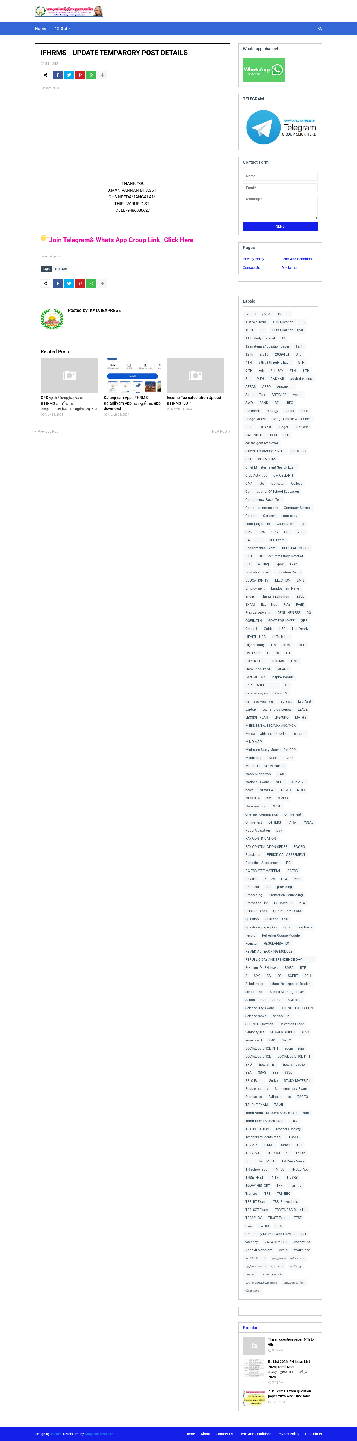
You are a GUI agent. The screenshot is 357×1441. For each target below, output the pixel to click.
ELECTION (282, 580)
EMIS (300, 580)
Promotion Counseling (286, 895)
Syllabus (275, 1097)
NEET (280, 782)
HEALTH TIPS (255, 637)
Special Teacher (294, 1064)
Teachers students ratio (263, 1137)
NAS (280, 774)
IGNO (294, 661)
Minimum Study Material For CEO (270, 750)
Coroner (269, 516)
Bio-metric (252, 411)
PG (288, 863)
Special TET (267, 1064)
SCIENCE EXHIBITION (297, 1008)
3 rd (299, 354)
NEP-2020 (298, 782)
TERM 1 (292, 1137)
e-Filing (263, 564)
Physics (251, 879)
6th (261, 371)
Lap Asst (304, 701)
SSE (275, 1073)
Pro (268, 887)
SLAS (305, 1032)
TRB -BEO (283, 1194)
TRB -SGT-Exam (256, 1210)
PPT (297, 879)
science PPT (281, 1016)
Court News (285, 524)
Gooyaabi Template (99, 1434)
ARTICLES (279, 395)
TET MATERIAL (278, 1153)
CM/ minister (255, 484)
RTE (303, 968)
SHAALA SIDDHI (282, 1032)
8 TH (306, 371)
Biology (272, 411)
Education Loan (257, 572)
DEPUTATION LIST (295, 548)
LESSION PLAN (256, 718)
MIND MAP (253, 742)
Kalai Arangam (256, 693)
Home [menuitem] (40, 28)
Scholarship (254, 984)
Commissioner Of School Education (272, 492)
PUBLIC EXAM (256, 911)
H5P (282, 629)
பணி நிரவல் (272, 1274)
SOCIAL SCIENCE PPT (261, 1048)
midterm (299, 734)
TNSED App (300, 1169)
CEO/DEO (298, 451)
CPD (248, 532)
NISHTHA (252, 798)
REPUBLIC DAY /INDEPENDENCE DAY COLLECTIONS (273, 960)
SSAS (262, 1073)
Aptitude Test (255, 395)
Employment (255, 588)
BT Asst (265, 427)
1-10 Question (282, 322)
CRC (274, 532)
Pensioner (252, 855)
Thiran (300, 1153)
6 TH (249, 371)
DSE (248, 564)
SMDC (286, 1040)
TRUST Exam (278, 1218)
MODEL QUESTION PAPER (264, 766)
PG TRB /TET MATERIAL (263, 871)
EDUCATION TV (257, 580)
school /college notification (290, 984)
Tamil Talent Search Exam (264, 1121)
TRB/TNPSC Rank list (291, 1210)
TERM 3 (269, 1145)
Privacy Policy (253, 259)
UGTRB (264, 1226)
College (296, 484)
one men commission (261, 814)
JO (286, 685)
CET (248, 459)
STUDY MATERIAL (297, 1081)
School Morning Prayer (287, 992)
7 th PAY (277, 371)
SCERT (293, 976)
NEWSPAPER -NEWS (275, 790)
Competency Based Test (263, 500)
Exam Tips (269, 605)
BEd (278, 403)
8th (247, 379)
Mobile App (253, 758)
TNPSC (279, 1169)
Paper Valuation (257, 830)
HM (273, 645)
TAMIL (279, 1105)
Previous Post (48, 431)
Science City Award (259, 1008)
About (205, 1434)
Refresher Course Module (281, 935)
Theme (55, 1434)
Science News (255, 1016)
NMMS (283, 798)
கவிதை (295, 1266)
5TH (301, 362)
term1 (285, 1145)
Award (298, 395)
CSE (287, 532)
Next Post (219, 431)
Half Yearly (300, 629)
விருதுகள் (252, 1290)
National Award (257, 782)
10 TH (250, 330)
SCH (307, 976)
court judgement (257, 524)
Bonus (289, 411)
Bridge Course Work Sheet (292, 419)
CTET (301, 532)
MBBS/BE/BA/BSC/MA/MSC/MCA (270, 726)
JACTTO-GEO (255, 685)
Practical (252, 887)
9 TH (260, 379)
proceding (284, 887)
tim (247, 1161)
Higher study (255, 645)
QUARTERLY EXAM (287, 911)
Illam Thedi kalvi (257, 669)
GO (309, 613)
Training (295, 1186)
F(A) (286, 605)
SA (269, 976)
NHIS (301, 790)
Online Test (253, 822)
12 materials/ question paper (267, 346)
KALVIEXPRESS (105, 310)
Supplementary (256, 1089)
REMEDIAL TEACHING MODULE (268, 952)
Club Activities (256, 475)
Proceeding (253, 895)
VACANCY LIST (275, 1242)
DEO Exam (277, 540)
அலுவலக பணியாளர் (288, 1258)
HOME (287, 645)
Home (190, 1434)
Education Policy (288, 572)
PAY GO (299, 847)
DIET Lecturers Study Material (281, 556)
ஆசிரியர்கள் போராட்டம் (264, 1266)
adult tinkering (301, 379)
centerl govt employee (261, 443)
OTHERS (274, 822)
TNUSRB (291, 1177)
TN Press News (292, 1161)
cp (302, 524)
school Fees (254, 992)
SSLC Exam (254, 1081)
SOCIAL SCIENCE (258, 1056)
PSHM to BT (283, 903)
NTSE (277, 806)
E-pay (279, 564)
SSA (248, 1073)
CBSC (273, 435)
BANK (263, 403)
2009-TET (282, 354)
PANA (291, 822)
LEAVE (303, 709)
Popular (250, 1327)
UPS (278, 1226)
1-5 (302, 322)
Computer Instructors (261, 508)
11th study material (260, 338)
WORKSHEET (255, 1258)
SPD (248, 1064)
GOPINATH (253, 621)
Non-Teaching (255, 806)
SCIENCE (294, 1000)
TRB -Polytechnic (285, 1202)
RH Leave (271, 968)
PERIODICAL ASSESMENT (286, 855)
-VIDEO (250, 314)
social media (294, 1048)
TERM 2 (251, 1145)
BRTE (249, 427)
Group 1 (251, 629)
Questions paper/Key (261, 927)
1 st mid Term (255, 322)
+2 (279, 314)
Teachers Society (288, 1129)
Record (250, 935)
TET (299, 1145)
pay (279, 830)
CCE (286, 435)
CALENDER (253, 435)
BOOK (304, 411)
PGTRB (292, 871)
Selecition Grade (292, 1024)
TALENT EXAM (256, 1105)
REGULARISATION (277, 943)
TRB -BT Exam (255, 1202)
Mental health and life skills (265, 734)
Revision (251, 968)
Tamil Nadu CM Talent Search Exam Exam (277, 1113)
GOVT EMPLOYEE (281, 621)
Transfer (251, 1194)
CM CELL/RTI (283, 475)
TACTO (302, 1097)
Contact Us (251, 268)
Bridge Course (255, 419)
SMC (271, 1040)
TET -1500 (253, 1153)
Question (252, 919)
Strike (273, 1081)
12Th (249, 354)
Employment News (285, 588)
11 (263, 330)
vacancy (251, 1242)
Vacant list (302, 1242)
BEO (290, 403)
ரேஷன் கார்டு (294, 1282)
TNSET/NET (254, 1177)
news (249, 790)
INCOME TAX (255, 677)
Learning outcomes (276, 709)
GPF (304, 621)
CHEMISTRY (267, 459)
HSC (302, 645)
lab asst (286, 701)
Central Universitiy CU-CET (265, 451)
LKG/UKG (281, 718)
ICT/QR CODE (255, 661)
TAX (294, 1121)
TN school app (256, 1169)
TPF (279, 1186)
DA (247, 540)
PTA (302, 903)
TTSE (298, 1218)
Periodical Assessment (262, 863)
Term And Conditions (297, 259)
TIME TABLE (266, 1161)
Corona (251, 516)
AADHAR (277, 379)
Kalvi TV (281, 693)
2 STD (264, 354)
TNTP (274, 1177)
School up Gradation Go (263, 1000)
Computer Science (297, 508)
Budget (283, 427)
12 (283, 338)
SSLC (289, 1073)
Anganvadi (285, 387)
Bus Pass (301, 427)
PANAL (308, 822)
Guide (268, 629)
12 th (299, 346)
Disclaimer (290, 268)
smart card (253, 1040)
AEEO (266, 387)
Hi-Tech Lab (281, 637)
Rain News (304, 927)
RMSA (289, 968)
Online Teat (292, 814)
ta (289, 1097)
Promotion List (256, 903)
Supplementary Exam (291, 1089)
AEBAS (250, 387)
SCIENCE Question (259, 1024)
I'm (276, 653)
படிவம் (251, 1274)
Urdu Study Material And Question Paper (275, 1234)
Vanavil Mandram (258, 1250)
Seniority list (254, 1032)
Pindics (269, 879)
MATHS (300, 718)
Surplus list (253, 1097)
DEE (259, 540)
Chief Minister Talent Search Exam (271, 467)
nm (268, 798)
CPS (262, 532)
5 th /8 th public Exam (275, 362)
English (251, 596)
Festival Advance (258, 613)
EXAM (250, 605)
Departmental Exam (260, 548)
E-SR (293, 564)
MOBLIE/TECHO (281, 758)
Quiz (286, 927)
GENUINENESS (289, 613)
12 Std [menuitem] (61, 28)
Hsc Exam (253, 653)
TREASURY (253, 1218)
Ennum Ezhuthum (276, 596)
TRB (267, 1194)
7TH (293, 371)
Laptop (250, 709)
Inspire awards (283, 677)
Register (251, 943)
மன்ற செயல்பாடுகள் (261, 1282)
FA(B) (300, 605)
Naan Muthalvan (258, 774)
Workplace (302, 1250)
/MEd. (266, 314)
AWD (249, 403)
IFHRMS (51, 63)
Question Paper (276, 919)
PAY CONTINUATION (260, 839)
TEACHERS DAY (257, 1129)
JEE (275, 685)
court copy (289, 516)
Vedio (283, 1250)
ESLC (301, 596)
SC (279, 976)
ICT (287, 653)
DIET (248, 556)
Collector (278, 484)
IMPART (282, 669)
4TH (248, 362)
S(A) (257, 976)
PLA (284, 879)
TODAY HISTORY (257, 1186)
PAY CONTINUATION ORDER (266, 847)
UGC (248, 1226)
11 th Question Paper (287, 330)
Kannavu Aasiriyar (259, 701)
